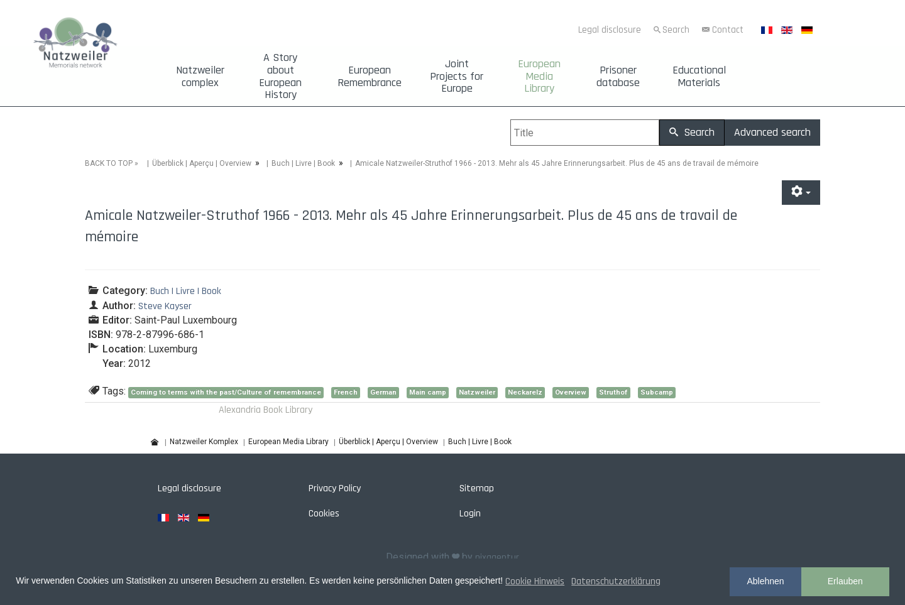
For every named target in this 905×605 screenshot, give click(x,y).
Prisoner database (618, 76)
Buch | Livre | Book (303, 163)
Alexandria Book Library (265, 410)
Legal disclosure (609, 30)
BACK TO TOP (109, 163)
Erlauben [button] (845, 581)
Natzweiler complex (200, 76)
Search (675, 30)
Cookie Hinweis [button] (534, 581)
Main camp (427, 392)
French (346, 392)
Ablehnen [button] (765, 581)
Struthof (613, 392)
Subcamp (656, 392)
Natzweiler (477, 392)
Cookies (324, 513)
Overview (570, 392)
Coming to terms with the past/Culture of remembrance (226, 392)
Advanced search (772, 132)
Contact (727, 30)
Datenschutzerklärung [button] (616, 581)
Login (470, 513)
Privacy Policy (335, 488)
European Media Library (539, 76)
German (383, 392)
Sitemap (476, 488)
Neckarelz (525, 392)
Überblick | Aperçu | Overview (201, 163)
